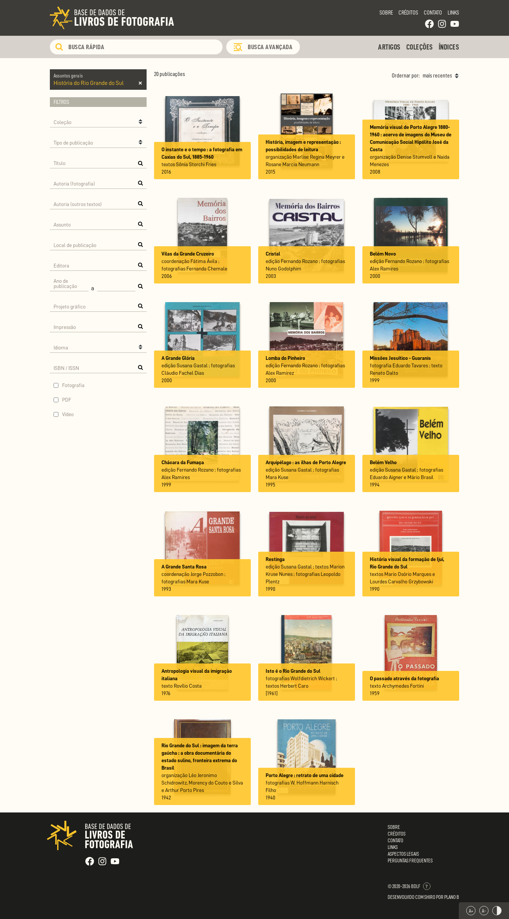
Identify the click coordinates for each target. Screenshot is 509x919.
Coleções (419, 47)
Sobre (386, 13)
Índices (449, 47)
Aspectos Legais (403, 853)
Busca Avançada (270, 47)
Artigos (389, 47)
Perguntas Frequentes (410, 860)
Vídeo (68, 414)
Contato (433, 13)
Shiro (429, 897)
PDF (66, 399)
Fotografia (73, 385)
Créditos (408, 13)
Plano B (451, 897)
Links (453, 13)
